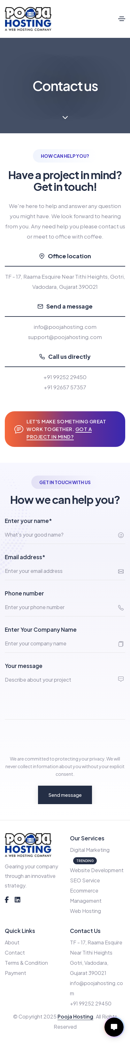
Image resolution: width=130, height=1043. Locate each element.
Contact (15, 952)
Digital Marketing (90, 849)
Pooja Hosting (75, 1016)
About (12, 942)
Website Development (97, 870)
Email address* (25, 556)
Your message (23, 665)
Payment (15, 973)
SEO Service (85, 880)
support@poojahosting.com (65, 336)
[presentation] (53, 737)
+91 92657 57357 (65, 387)
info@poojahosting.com (65, 326)
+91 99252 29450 (65, 376)
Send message (65, 795)
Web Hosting (85, 910)
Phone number (24, 593)
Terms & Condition (26, 962)
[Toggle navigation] (121, 19)
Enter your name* (28, 520)
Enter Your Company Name (41, 629)
